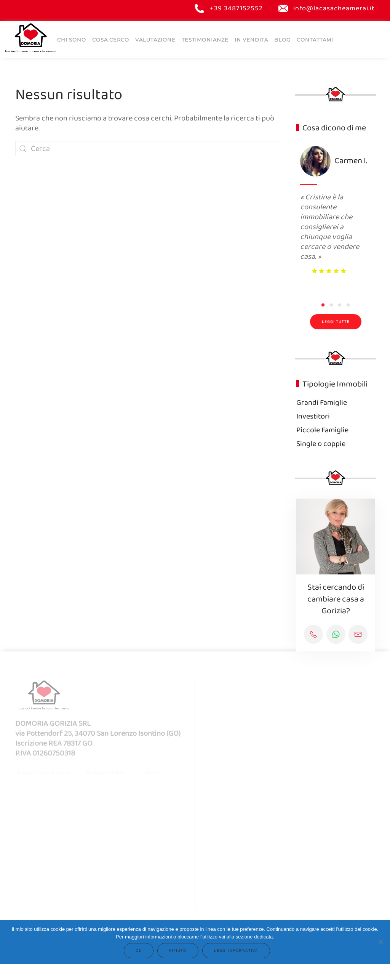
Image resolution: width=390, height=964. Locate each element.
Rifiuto (178, 950)
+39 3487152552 (229, 8)
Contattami (315, 39)
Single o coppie (320, 444)
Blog (282, 39)
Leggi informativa (236, 950)
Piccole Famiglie (322, 430)
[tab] (322, 304)
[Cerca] (148, 148)
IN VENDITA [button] (251, 39)
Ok (139, 950)
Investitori (313, 416)
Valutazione (155, 39)
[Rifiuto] (380, 942)
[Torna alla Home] (30, 37)
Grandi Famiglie (321, 402)
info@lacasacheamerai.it (326, 8)
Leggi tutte (336, 322)
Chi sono (71, 39)
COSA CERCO (110, 39)
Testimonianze (205, 39)
